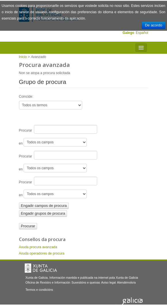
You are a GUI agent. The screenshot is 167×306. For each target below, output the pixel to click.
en (53, 142)
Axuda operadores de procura (42, 253)
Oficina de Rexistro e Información (48, 282)
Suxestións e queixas (85, 282)
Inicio (23, 57)
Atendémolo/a (126, 282)
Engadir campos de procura (44, 205)
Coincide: (26, 97)
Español (142, 33)
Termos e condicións (39, 289)
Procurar (58, 129)
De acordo (153, 25)
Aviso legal (108, 282)
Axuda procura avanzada (38, 247)
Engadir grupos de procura (43, 213)
